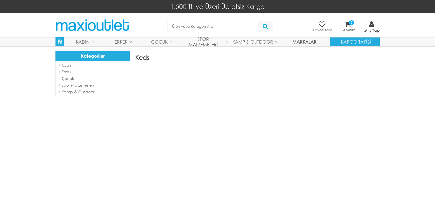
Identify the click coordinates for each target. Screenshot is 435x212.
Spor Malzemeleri (203, 41)
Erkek (121, 42)
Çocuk (159, 42)
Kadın (83, 42)
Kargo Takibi (356, 42)
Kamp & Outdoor (252, 42)
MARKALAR (304, 42)
